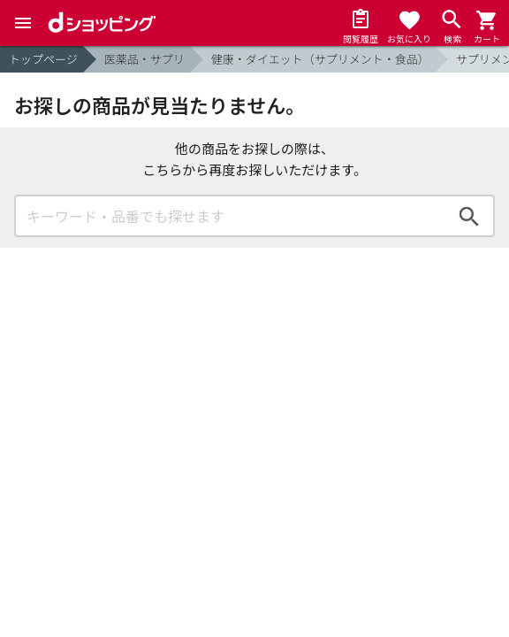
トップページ (43, 58)
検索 (469, 216)
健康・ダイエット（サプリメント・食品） (320, 58)
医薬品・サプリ (144, 58)
